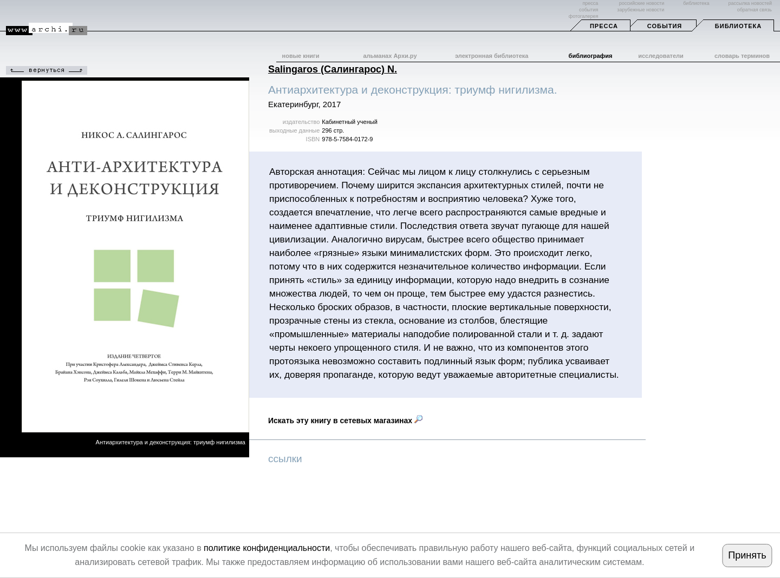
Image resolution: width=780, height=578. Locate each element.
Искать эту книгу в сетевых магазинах (345, 420)
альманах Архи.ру (390, 55)
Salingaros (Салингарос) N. (332, 69)
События (664, 26)
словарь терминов (742, 55)
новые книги (301, 55)
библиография (591, 55)
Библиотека (738, 26)
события (588, 9)
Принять (747, 555)
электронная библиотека (491, 55)
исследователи (661, 55)
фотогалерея (583, 16)
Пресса (604, 26)
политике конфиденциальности (267, 548)
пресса (590, 3)
